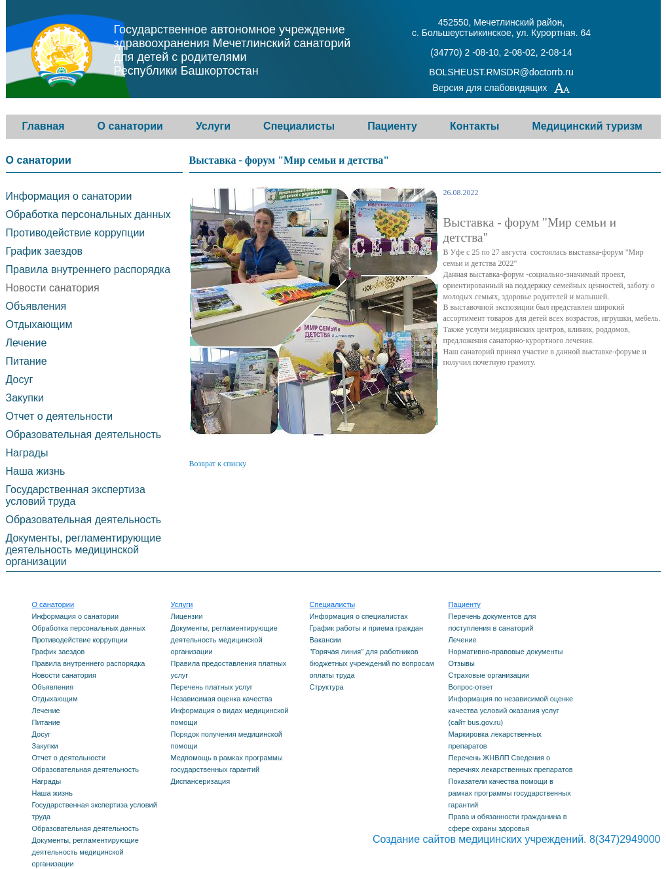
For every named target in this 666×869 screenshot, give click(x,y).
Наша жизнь (35, 471)
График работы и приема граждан (367, 628)
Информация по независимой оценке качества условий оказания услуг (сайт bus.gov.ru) (511, 710)
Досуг (19, 379)
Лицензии (187, 616)
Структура (327, 687)
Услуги (213, 126)
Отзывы (462, 663)
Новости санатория (53, 287)
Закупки (25, 397)
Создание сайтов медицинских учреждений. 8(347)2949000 (517, 839)
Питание (26, 361)
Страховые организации (489, 675)
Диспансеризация (201, 781)
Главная (43, 126)
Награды (27, 452)
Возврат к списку (218, 463)
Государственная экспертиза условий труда (75, 495)
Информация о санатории (69, 196)
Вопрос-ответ (471, 687)
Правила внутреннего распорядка (88, 269)
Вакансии (326, 640)
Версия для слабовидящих (501, 89)
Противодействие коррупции (75, 232)
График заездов (44, 251)
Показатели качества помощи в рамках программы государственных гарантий (510, 793)
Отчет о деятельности (59, 416)
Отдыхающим (39, 324)
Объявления (36, 306)
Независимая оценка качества (221, 699)
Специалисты (299, 126)
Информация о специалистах (359, 616)
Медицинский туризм (587, 126)
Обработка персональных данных (88, 214)
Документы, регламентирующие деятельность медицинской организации (84, 549)
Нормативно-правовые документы (506, 652)
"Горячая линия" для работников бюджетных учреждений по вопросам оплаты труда (372, 663)
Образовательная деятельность (84, 434)
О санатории (130, 126)
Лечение (26, 342)
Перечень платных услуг (212, 687)
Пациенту (392, 126)
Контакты (474, 126)
